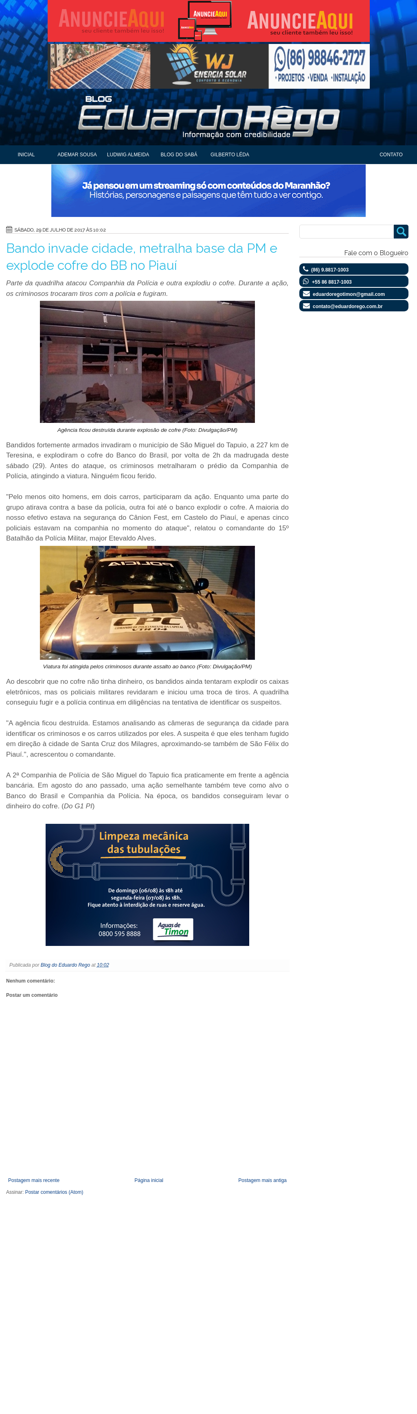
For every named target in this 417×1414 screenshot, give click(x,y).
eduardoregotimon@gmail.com (349, 294)
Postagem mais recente (33, 1180)
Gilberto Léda (230, 155)
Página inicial (148, 1180)
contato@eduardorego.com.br (348, 306)
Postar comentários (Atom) (54, 1192)
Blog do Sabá (178, 155)
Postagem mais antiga (262, 1180)
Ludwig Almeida (128, 155)
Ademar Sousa (77, 155)
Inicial (26, 155)
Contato (391, 155)
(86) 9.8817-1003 (330, 270)
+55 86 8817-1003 (332, 282)
